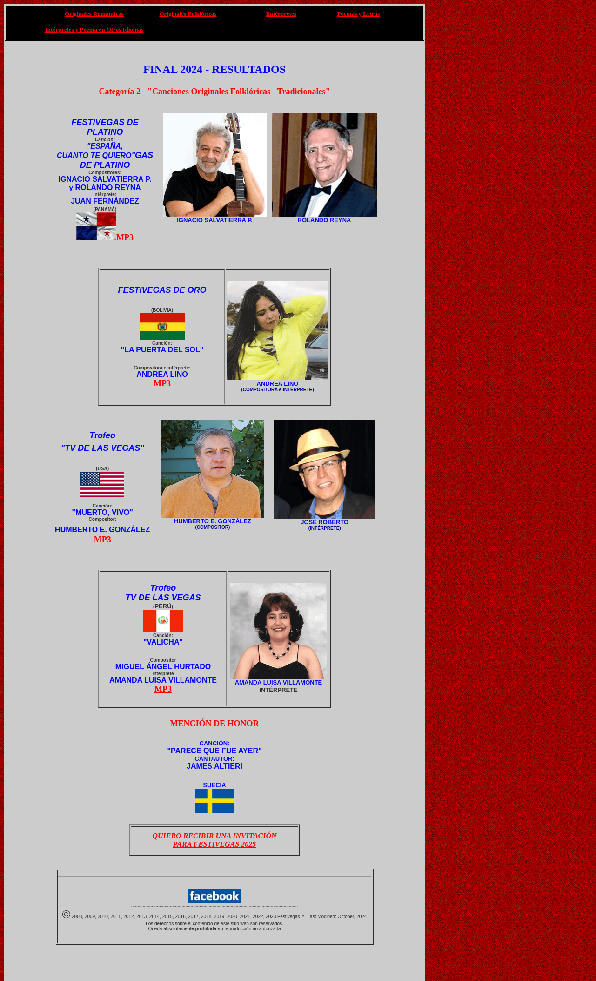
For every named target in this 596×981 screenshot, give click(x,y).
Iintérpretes (281, 13)
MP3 (125, 237)
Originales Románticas (94, 13)
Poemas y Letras (358, 13)
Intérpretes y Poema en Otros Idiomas (94, 29)
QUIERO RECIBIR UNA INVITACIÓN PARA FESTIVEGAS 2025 (214, 840)
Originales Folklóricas (187, 13)
